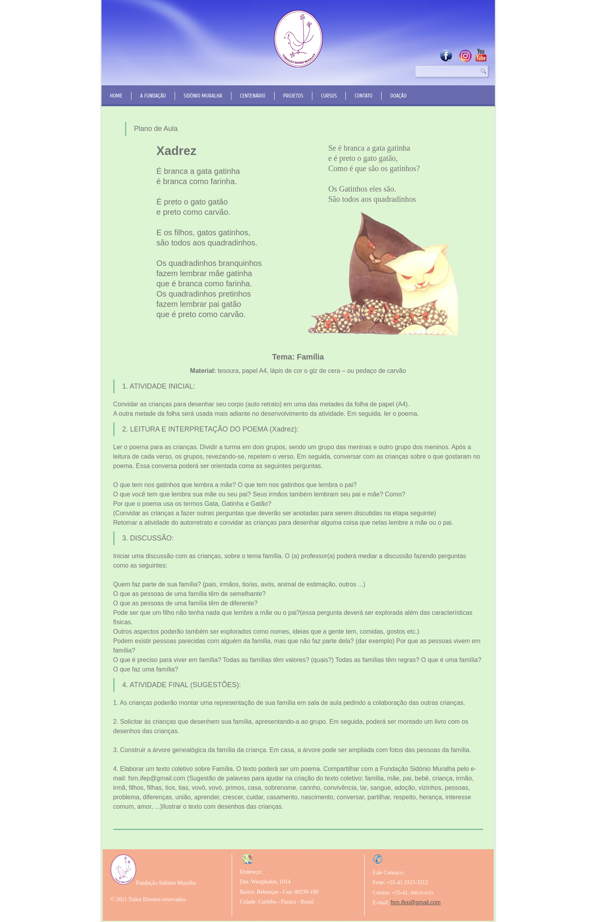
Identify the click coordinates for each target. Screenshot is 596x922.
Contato (363, 95)
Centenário (253, 95)
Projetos (293, 95)
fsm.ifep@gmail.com (416, 902)
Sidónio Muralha (203, 95)
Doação (398, 95)
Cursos (329, 95)
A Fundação (153, 95)
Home (116, 95)
